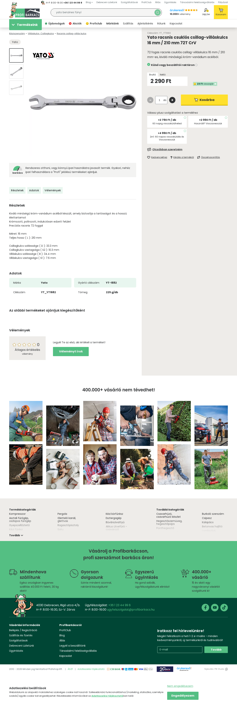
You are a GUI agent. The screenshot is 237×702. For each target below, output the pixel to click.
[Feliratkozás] (187, 149)
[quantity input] (159, 100)
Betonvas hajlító (212, 526)
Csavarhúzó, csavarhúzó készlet (168, 515)
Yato (15, 42)
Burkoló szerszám (213, 514)
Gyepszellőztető (19, 525)
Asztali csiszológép (168, 532)
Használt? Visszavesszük (208, 123)
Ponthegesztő (165, 528)
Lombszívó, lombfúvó (209, 532)
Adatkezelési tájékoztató (91, 669)
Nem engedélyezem (180, 686)
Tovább (216, 650)
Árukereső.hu (184, 670)
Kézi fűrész (16, 529)
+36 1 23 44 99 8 (72, 2)
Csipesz (207, 518)
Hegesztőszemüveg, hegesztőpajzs (169, 522)
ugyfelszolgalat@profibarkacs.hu (131, 609)
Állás (62, 640)
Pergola (62, 514)
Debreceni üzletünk (21, 645)
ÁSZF (70, 669)
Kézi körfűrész (114, 514)
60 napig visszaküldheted (167, 123)
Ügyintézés (16, 651)
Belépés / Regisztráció (23, 630)
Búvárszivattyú (115, 522)
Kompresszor (17, 514)
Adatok (34, 190)
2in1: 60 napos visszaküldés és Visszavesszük (167, 138)
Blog (62, 635)
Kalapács (208, 522)
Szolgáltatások (18, 640)
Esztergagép (114, 518)
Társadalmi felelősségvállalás (78, 651)
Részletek (17, 190)
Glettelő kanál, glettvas (67, 519)
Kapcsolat (65, 656)
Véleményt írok (71, 351)
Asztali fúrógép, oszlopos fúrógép (20, 519)
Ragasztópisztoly (68, 525)
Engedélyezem (182, 696)
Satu (60, 529)
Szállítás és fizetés (20, 635)
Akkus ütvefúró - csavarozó (116, 528)
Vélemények (53, 190)
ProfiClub (65, 630)
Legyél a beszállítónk (72, 645)
